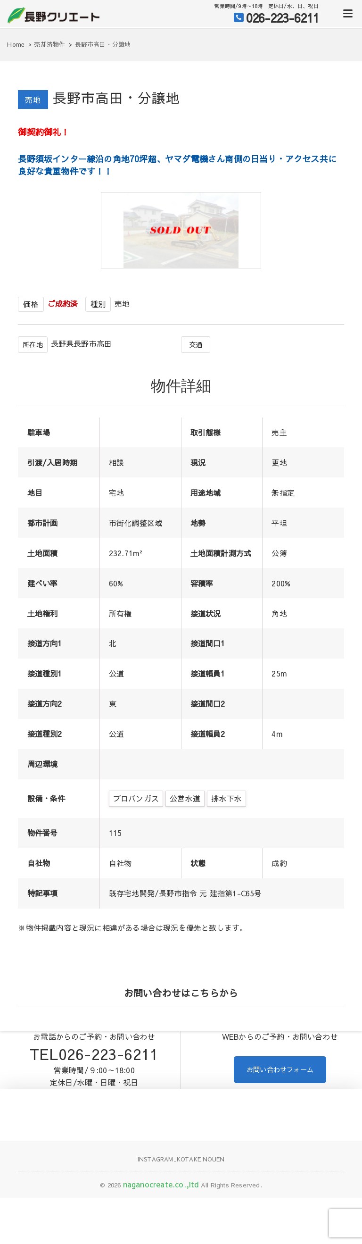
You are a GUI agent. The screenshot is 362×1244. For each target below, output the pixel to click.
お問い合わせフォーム (280, 1098)
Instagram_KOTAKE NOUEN (181, 1186)
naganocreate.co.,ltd (161, 1212)
